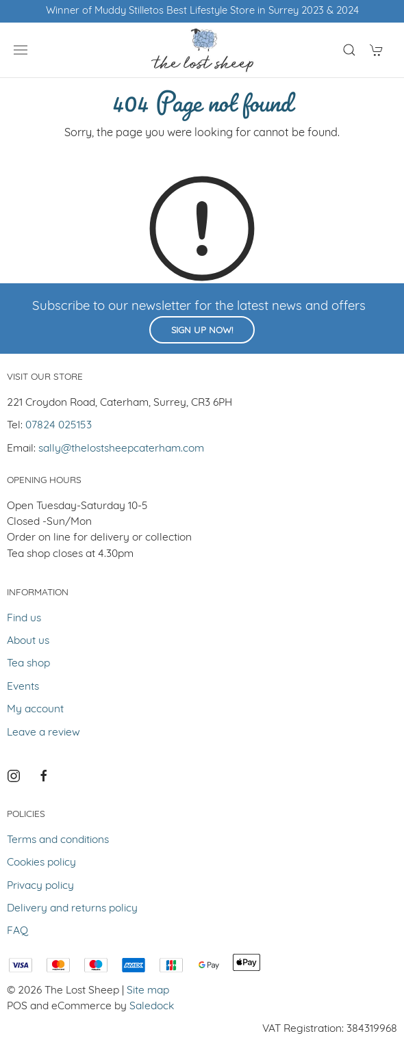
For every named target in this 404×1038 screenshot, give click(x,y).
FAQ (17, 931)
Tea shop (28, 663)
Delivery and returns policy (72, 908)
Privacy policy (40, 886)
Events (23, 687)
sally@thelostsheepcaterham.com (121, 448)
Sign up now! (202, 330)
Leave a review (43, 732)
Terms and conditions (58, 840)
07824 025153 (58, 425)
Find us (24, 618)
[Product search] (349, 50)
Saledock (151, 1006)
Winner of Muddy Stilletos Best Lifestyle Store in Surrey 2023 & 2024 (202, 11)
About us (28, 641)
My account (35, 709)
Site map (148, 990)
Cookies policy (41, 862)
